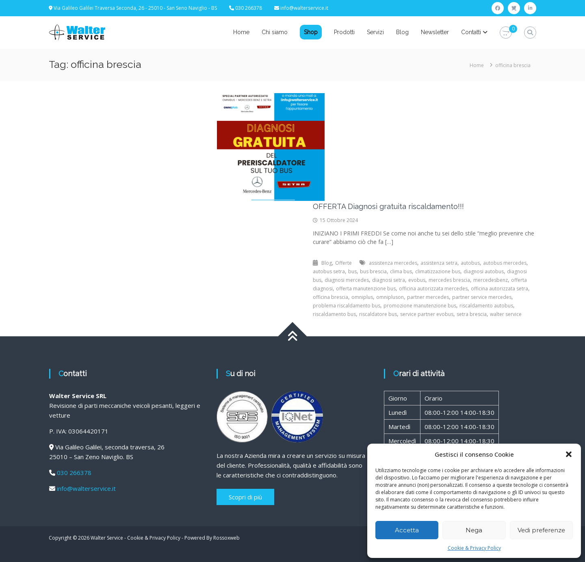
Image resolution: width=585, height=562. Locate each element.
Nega (474, 530)
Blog (402, 32)
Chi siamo (275, 32)
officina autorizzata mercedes (433, 288)
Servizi (375, 32)
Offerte (343, 262)
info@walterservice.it (304, 7)
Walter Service (107, 537)
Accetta (407, 530)
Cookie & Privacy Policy (474, 548)
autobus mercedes (504, 262)
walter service (506, 314)
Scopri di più (245, 497)
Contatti (471, 32)
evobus (416, 280)
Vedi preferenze (541, 530)
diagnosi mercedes (347, 280)
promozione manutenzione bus (420, 305)
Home (241, 32)
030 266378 (74, 472)
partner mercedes (428, 297)
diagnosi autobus (484, 271)
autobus (470, 262)
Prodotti (344, 32)
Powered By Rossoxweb (212, 537)
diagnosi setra (388, 280)
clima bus (401, 271)
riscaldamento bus (334, 314)
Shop (311, 32)
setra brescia (472, 314)
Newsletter (435, 32)
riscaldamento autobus (486, 305)
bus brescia (373, 271)
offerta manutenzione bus (366, 288)
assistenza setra (438, 262)
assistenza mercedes (393, 262)
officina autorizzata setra (499, 288)
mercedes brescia (449, 280)
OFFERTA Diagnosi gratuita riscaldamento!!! (388, 206)
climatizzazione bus (437, 271)
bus (352, 271)
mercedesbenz (490, 280)
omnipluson (390, 297)
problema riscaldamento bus (346, 305)
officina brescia (330, 297)
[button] (569, 454)
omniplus (362, 297)
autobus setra (329, 271)
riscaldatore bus (378, 314)
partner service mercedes (481, 297)
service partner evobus (426, 314)
